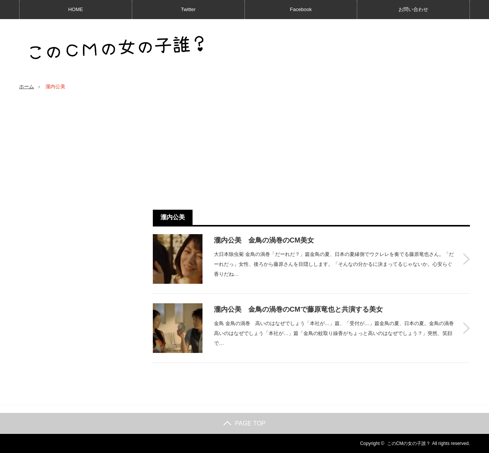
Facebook (301, 9)
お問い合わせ (413, 9)
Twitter (188, 9)
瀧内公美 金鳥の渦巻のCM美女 (264, 240)
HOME (75, 9)
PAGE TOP (244, 423)
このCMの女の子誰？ (409, 443)
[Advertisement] (311, 150)
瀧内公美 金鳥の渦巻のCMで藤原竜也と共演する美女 (298, 309)
